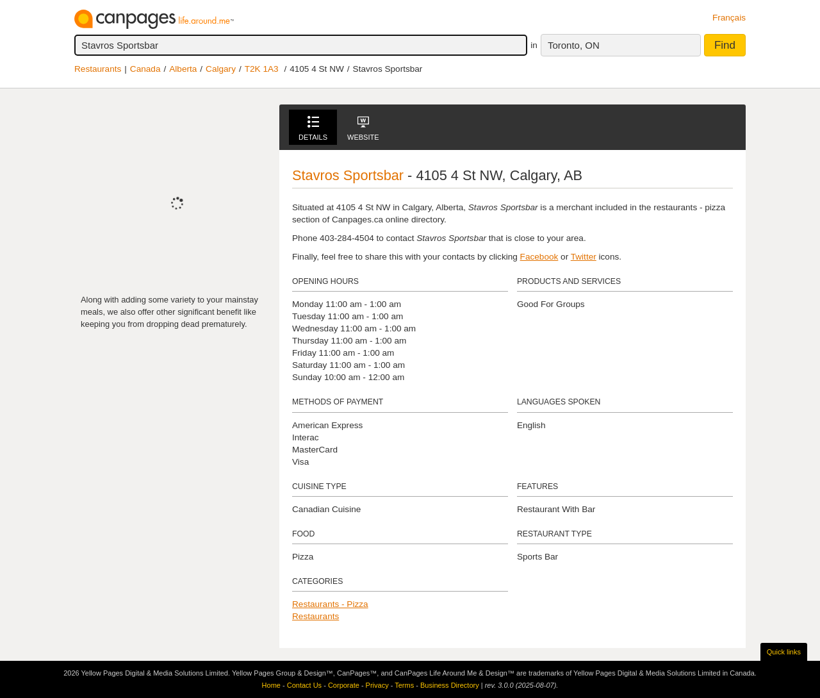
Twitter (583, 257)
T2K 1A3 (262, 69)
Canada (145, 69)
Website (363, 128)
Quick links (784, 652)
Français (729, 17)
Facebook (539, 257)
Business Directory (449, 685)
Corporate (343, 685)
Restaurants (97, 69)
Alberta (183, 69)
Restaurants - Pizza (330, 604)
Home (271, 685)
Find (724, 45)
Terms (404, 685)
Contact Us (304, 685)
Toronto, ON (574, 45)
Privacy (377, 685)
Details (313, 128)
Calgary (221, 69)
